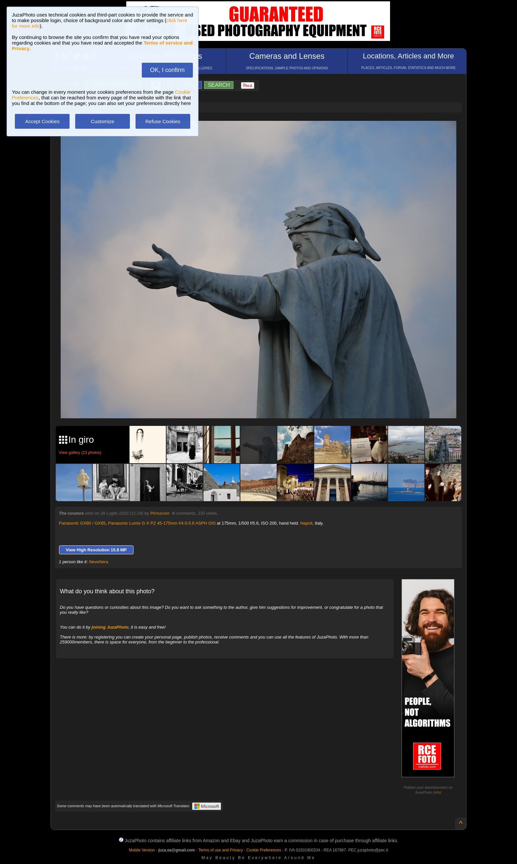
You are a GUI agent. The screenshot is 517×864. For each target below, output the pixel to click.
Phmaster (159, 513)
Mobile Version (142, 850)
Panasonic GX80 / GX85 (82, 523)
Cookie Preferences (263, 850)
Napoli (306, 523)
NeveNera (98, 561)
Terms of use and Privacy (220, 850)
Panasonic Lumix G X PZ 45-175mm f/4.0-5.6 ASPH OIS (162, 523)
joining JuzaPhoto (110, 627)
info (437, 792)
